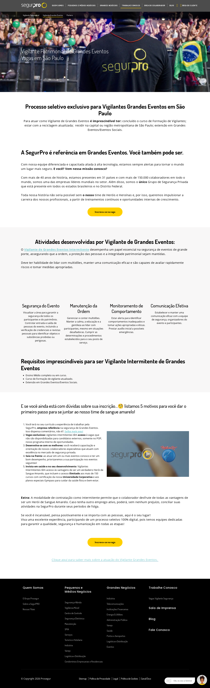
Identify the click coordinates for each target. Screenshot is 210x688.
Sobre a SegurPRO (31, 603)
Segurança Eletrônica (74, 618)
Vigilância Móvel (72, 607)
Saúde (110, 630)
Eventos (110, 646)
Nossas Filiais (29, 609)
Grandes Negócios (121, 588)
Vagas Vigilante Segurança (161, 598)
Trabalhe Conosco (163, 588)
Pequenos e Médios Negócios (78, 590)
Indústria (69, 645)
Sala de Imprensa (162, 608)
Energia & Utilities (115, 614)
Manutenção (70, 623)
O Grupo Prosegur (31, 598)
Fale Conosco (159, 630)
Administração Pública (117, 619)
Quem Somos (33, 588)
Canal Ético (146, 678)
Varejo (68, 650)
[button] (58, 5)
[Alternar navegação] (176, 5)
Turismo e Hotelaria (73, 639)
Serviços (68, 634)
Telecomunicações (115, 603)
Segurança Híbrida (73, 602)
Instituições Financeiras (117, 609)
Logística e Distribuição (75, 656)
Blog (152, 619)
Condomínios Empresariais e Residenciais (84, 661)
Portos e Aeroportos (116, 636)
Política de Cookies (129, 678)
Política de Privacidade (100, 678)
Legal (115, 678)
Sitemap (83, 678)
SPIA (67, 629)
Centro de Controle (73, 613)
